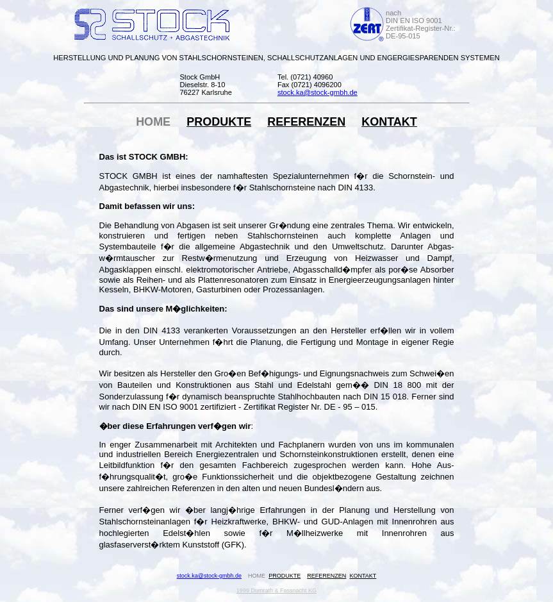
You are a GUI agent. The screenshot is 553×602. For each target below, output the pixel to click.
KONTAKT (389, 121)
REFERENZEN (306, 121)
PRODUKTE (218, 121)
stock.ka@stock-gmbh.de (209, 576)
